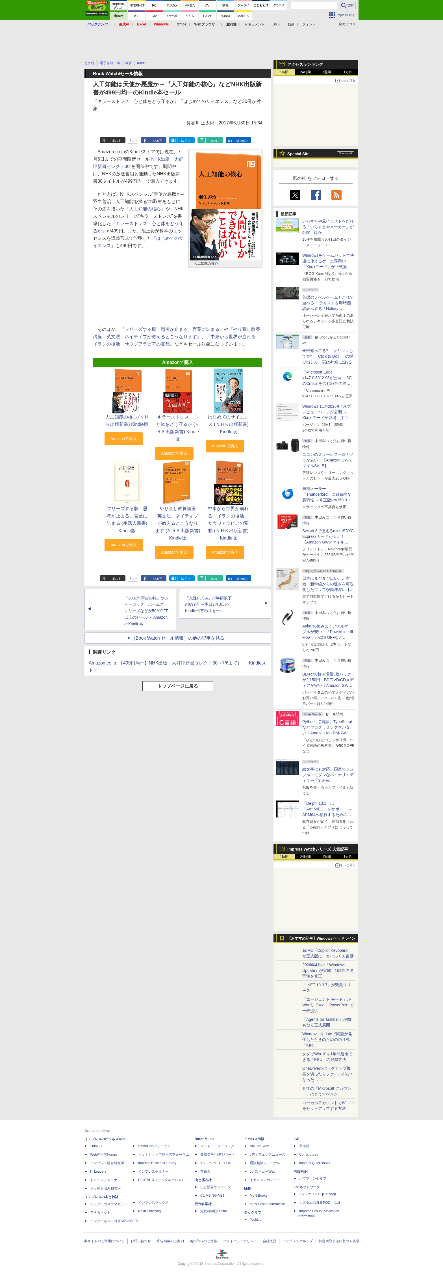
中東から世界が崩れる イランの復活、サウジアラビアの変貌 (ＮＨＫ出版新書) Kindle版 (228, 523)
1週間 (326, 72)
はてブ (185, 140)
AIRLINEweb (259, 1146)
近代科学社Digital (213, 1211)
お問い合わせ (141, 1241)
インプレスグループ (297, 1241)
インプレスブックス (153, 1203)
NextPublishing (149, 1211)
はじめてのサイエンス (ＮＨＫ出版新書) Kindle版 (228, 424)
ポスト (116, 140)
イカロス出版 (254, 1139)
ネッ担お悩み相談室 (105, 1188)
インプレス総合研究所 (107, 1163)
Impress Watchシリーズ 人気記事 (317, 849)
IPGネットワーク (307, 1187)
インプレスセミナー (153, 1171)
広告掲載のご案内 (170, 1241)
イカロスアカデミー (265, 1180)
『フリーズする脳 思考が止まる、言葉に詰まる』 (172, 329)
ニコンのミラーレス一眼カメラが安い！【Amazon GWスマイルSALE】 (328, 460)
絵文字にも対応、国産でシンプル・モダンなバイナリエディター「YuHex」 (328, 775)
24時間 (305, 72)
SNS (276, 24)
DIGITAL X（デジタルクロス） (161, 1180)
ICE (296, 1139)
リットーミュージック (217, 1146)
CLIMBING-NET (212, 1196)
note (214, 140)
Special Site (298, 154)
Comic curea (308, 1155)
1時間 (284, 72)
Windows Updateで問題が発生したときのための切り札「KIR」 (327, 1039)
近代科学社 (203, 1204)
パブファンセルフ (312, 1179)
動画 (291, 24)
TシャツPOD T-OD (215, 1163)
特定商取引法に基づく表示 (339, 1241)
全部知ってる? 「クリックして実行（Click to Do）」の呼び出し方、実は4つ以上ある (327, 356)
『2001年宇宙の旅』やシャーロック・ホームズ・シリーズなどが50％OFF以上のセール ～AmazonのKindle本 (146, 611)
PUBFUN (301, 1171)
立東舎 (205, 1171)
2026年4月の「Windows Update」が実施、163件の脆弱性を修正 (327, 970)
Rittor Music (204, 1139)
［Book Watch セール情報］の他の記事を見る (177, 638)
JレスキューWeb (262, 1171)
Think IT (96, 1146)
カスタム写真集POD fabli (319, 1203)
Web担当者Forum (103, 1155)
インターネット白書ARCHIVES (114, 1221)
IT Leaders (98, 1171)
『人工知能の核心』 (145, 208)
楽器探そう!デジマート (217, 1155)
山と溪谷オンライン (215, 1187)
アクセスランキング (305, 64)
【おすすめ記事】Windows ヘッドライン (321, 938)
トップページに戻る (177, 686)
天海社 (304, 1146)
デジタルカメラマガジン (108, 1204)
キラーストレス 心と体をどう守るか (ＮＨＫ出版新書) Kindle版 (177, 428)
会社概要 (269, 1241)
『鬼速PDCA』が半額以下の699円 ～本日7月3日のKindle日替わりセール (208, 604)
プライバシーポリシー (240, 1241)
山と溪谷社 (203, 1180)
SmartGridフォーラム (154, 1146)
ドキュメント (254, 24)
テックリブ (252, 1212)
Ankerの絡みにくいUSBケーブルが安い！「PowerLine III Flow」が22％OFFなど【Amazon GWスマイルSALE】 (327, 637)
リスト (133, 140)
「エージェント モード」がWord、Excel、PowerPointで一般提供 (327, 1005)
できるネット (100, 1212)
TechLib (255, 1220)
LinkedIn (242, 140)
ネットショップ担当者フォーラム (163, 1155)
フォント (309, 24)
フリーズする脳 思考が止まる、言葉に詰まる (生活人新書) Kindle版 (127, 519)
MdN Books (258, 1196)
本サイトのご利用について (104, 1241)
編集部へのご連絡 (203, 1241)
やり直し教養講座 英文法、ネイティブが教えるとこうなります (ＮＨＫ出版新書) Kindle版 (177, 523)
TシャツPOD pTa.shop (317, 1194)
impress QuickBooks (314, 1163)
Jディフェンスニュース (267, 1155)
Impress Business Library (157, 1163)
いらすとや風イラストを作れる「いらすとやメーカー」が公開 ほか (328, 227)
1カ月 (348, 72)
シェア (157, 140)
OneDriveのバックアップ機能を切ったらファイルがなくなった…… (328, 1074)
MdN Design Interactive (267, 1204)
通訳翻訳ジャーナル (265, 1163)
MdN (247, 1188)
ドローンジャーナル (105, 1180)
